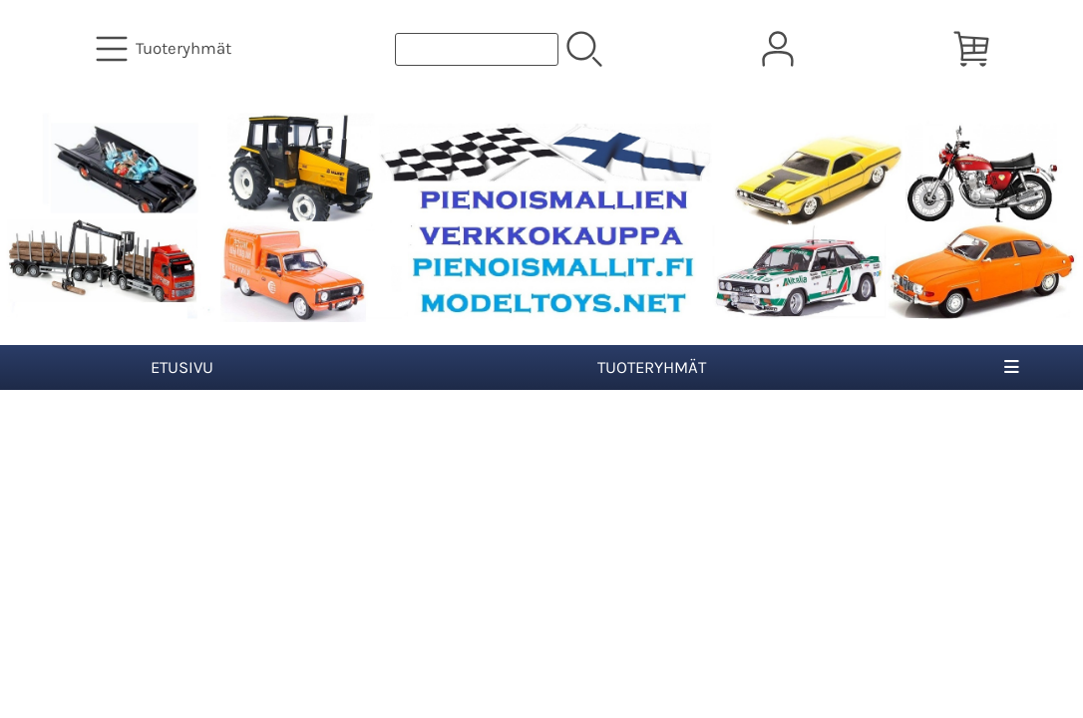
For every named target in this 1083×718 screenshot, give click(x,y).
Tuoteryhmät (651, 367)
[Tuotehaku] (476, 49)
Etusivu (182, 367)
